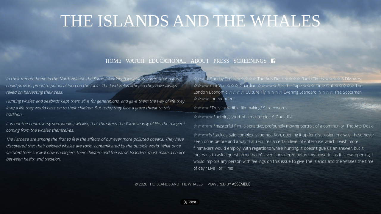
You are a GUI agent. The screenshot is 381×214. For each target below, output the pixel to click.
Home (113, 61)
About (199, 61)
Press (221, 61)
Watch (135, 61)
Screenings (250, 61)
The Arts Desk (359, 126)
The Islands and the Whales (190, 20)
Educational (167, 61)
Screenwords (275, 108)
